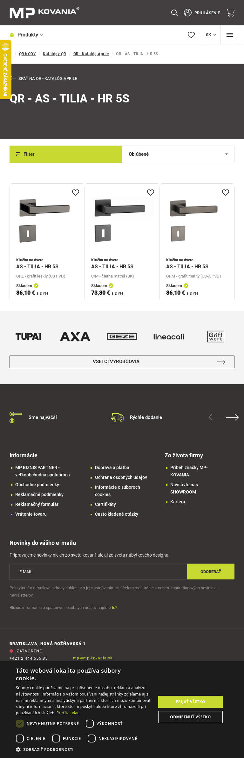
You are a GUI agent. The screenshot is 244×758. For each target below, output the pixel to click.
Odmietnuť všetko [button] (190, 717)
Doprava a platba (112, 467)
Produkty (26, 35)
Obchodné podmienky (37, 484)
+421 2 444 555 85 (29, 658)
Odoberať (210, 571)
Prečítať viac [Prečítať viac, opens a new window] (68, 713)
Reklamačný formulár (36, 504)
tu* (114, 607)
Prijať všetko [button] (190, 701)
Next (233, 417)
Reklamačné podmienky (39, 494)
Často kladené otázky (116, 514)
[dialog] (122, 709)
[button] (84, 749)
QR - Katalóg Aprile (91, 54)
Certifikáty (105, 504)
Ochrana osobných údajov (121, 477)
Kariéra (177, 501)
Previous (215, 417)
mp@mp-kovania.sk (92, 658)
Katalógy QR (54, 54)
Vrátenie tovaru (31, 514)
